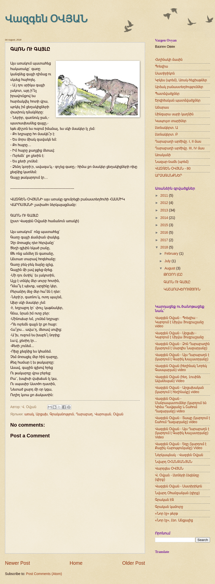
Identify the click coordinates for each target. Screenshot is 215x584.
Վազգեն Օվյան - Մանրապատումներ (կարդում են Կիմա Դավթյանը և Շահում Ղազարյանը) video (180, 405)
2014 (164, 218)
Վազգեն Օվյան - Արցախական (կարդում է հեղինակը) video (179, 390)
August (170, 268)
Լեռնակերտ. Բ (166, 134)
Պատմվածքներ (167, 94)
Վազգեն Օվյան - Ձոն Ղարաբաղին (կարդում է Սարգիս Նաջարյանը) (182, 346)
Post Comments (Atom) (44, 574)
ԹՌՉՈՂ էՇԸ (173, 274)
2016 (164, 232)
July (168, 261)
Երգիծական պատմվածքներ (177, 100)
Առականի (163, 155)
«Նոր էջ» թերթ (166, 513)
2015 (164, 225)
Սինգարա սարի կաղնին (174, 114)
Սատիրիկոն (165, 73)
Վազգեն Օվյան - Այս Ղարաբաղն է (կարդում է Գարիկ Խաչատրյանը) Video (182, 433)
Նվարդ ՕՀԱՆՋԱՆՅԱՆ (173, 462)
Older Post (133, 563)
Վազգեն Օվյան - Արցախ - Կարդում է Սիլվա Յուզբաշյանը (179, 335)
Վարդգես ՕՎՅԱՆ (169, 468)
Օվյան (118, 414)
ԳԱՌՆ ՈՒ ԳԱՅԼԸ (177, 282)
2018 (164, 247)
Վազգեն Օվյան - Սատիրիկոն (178, 486)
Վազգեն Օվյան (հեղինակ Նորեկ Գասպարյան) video (181, 368)
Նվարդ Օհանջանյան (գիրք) (177, 493)
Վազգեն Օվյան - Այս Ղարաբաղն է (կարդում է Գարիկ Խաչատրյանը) (182, 357)
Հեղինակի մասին (168, 60)
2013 (164, 210)
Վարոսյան (102, 414)
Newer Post (17, 563)
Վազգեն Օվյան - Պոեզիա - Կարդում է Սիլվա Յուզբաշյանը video (179, 322)
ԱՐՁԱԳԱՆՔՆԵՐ (168, 175)
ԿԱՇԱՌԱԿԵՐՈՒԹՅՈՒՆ (182, 289)
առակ (29, 414)
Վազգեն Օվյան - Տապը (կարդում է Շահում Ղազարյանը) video (182, 420)
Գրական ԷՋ (164, 500)
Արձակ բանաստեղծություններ (179, 87)
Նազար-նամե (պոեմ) (171, 162)
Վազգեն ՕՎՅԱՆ (46, 19)
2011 (164, 195)
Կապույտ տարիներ (170, 121)
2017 (164, 240)
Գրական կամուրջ (169, 507)
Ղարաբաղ (84, 414)
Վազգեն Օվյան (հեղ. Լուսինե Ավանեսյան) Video (178, 379)
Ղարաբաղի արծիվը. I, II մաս (178, 141)
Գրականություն (62, 414)
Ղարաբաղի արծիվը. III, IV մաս (179, 148)
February (171, 253)
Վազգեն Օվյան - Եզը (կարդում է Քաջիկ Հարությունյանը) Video (180, 446)
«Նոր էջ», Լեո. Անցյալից (174, 520)
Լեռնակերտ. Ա (166, 128)
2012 (164, 203)
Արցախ (42, 414)
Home (76, 563)
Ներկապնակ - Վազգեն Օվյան (179, 455)
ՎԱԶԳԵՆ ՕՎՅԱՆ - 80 (172, 168)
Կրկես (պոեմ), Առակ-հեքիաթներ (181, 80)
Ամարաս (162, 107)
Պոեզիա (161, 66)
